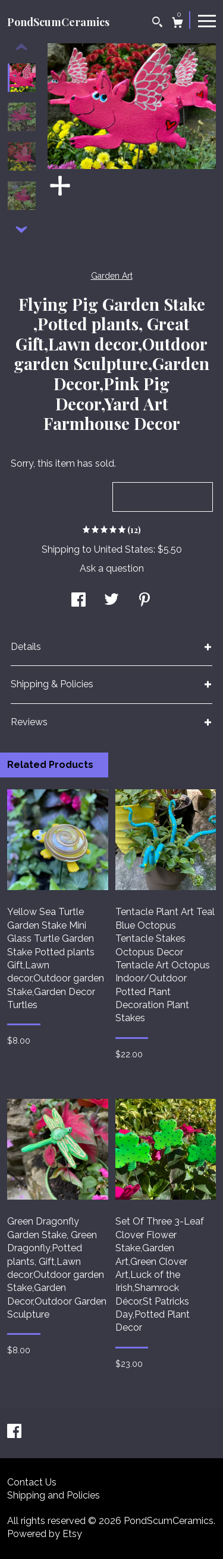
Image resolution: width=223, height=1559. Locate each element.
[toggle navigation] (207, 20)
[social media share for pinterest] (144, 601)
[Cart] (177, 24)
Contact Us (31, 1482)
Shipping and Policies (53, 1495)
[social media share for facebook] (78, 601)
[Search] (157, 23)
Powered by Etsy (44, 1533)
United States (123, 549)
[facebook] (14, 1432)
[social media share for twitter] (111, 601)
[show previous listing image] (21, 47)
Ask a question (112, 568)
